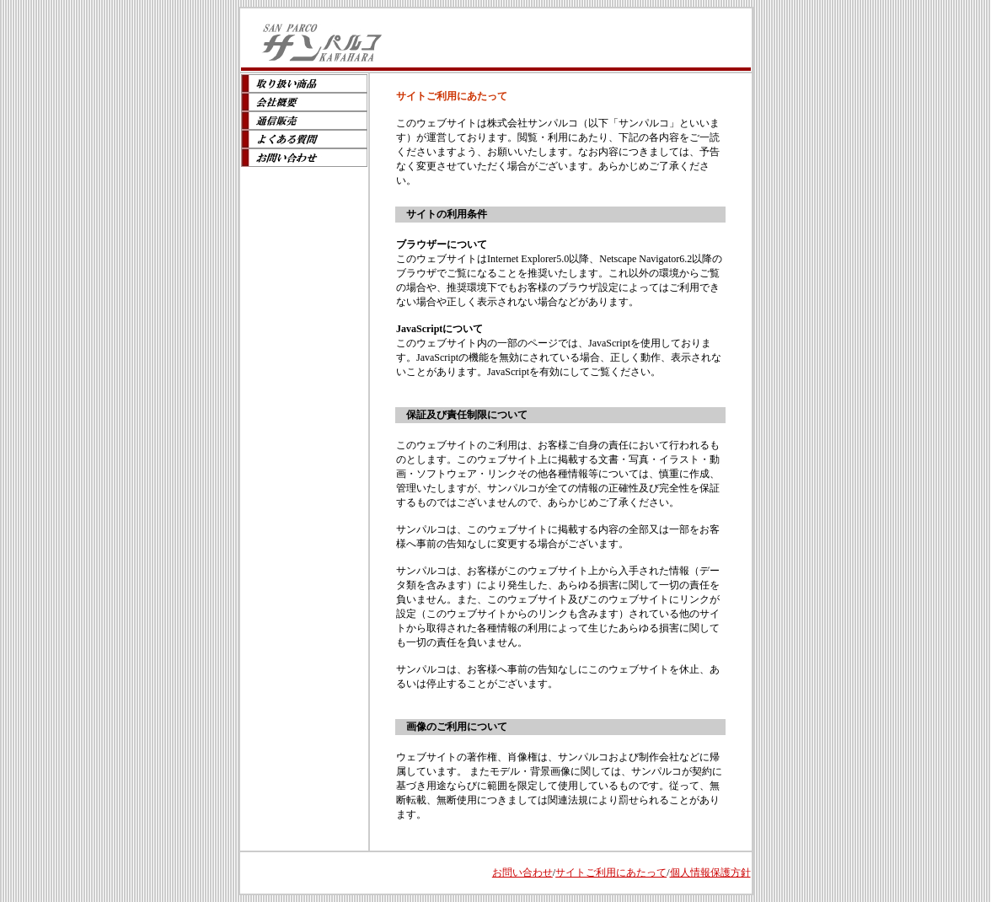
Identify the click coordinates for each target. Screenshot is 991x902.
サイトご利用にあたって (611, 872)
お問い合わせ (522, 872)
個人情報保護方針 (710, 872)
